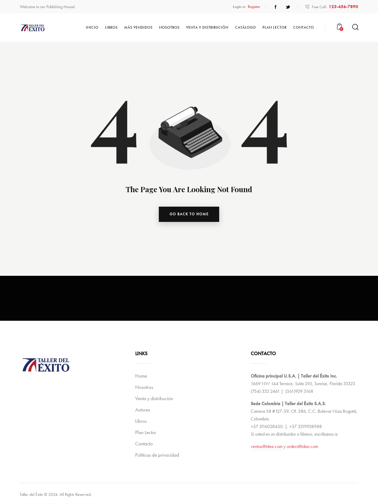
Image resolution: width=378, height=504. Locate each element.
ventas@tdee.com (267, 447)
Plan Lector (145, 432)
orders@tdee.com (302, 447)
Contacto (144, 444)
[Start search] (355, 27)
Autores (142, 410)
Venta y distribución (154, 398)
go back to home (189, 214)
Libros (141, 421)
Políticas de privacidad (157, 455)
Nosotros (144, 387)
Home (141, 376)
